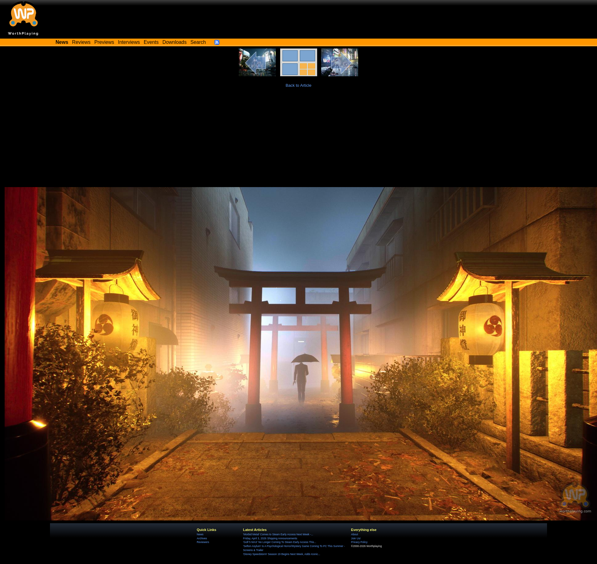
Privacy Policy (359, 542)
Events (151, 42)
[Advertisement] (298, 141)
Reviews (81, 42)
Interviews (129, 42)
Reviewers (203, 542)
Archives (202, 538)
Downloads (175, 42)
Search (198, 42)
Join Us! (356, 538)
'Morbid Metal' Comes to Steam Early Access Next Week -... (278, 534)
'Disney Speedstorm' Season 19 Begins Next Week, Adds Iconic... (281, 554)
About (354, 534)
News (200, 534)
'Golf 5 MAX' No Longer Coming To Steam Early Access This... (279, 542)
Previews (104, 42)
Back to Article (299, 85)
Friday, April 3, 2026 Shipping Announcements (270, 538)
